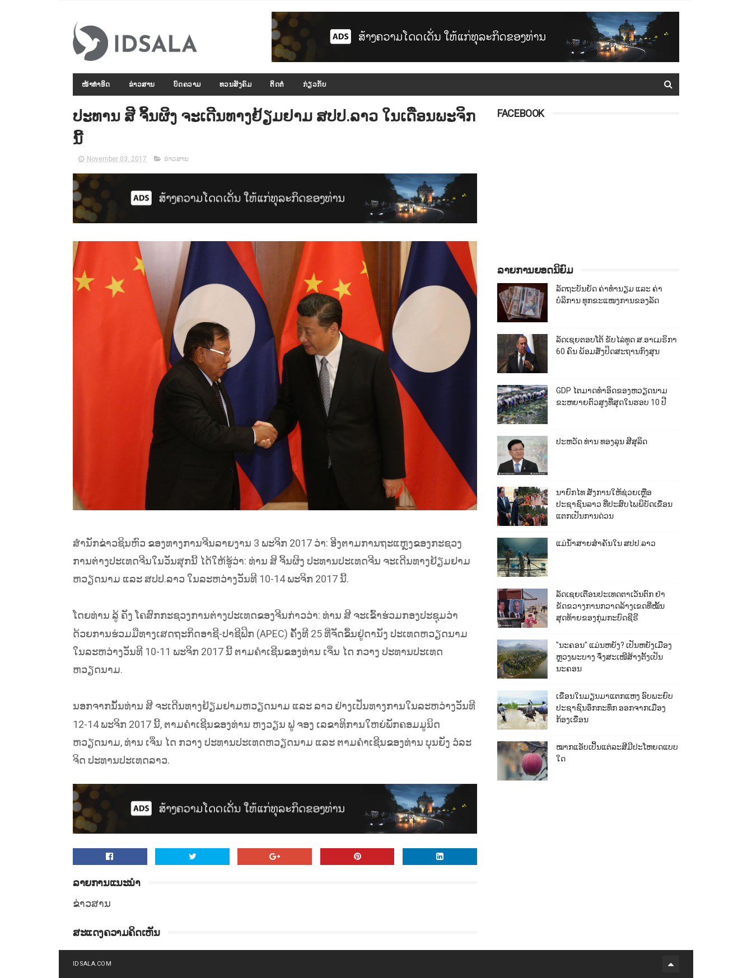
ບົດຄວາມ (187, 84)
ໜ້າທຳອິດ (96, 84)
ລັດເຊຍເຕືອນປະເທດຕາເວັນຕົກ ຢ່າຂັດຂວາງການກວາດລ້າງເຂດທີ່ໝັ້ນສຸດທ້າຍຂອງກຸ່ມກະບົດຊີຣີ (610, 606)
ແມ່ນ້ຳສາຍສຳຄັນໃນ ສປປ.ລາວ (606, 543)
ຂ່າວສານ (142, 84)
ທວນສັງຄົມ (235, 84)
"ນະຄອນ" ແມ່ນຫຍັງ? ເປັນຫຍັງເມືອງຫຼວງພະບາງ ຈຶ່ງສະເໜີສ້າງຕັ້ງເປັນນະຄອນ (614, 657)
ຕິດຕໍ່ (277, 84)
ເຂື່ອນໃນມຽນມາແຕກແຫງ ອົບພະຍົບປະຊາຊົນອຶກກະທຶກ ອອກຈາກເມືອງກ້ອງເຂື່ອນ (614, 708)
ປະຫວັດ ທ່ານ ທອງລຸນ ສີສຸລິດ (601, 441)
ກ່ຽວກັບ (315, 84)
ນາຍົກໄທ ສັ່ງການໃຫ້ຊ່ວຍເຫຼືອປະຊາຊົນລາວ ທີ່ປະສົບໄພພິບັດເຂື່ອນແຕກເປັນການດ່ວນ (614, 504)
